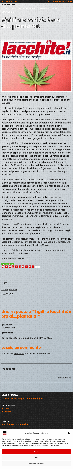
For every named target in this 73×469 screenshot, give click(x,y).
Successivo (65, 377)
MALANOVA (8, 4)
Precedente (8, 369)
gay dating (6, 324)
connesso (19, 353)
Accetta (36, 451)
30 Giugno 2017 (9, 289)
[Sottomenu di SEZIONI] (17, 8)
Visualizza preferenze (36, 464)
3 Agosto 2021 (8, 327)
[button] (70, 433)
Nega (37, 458)
